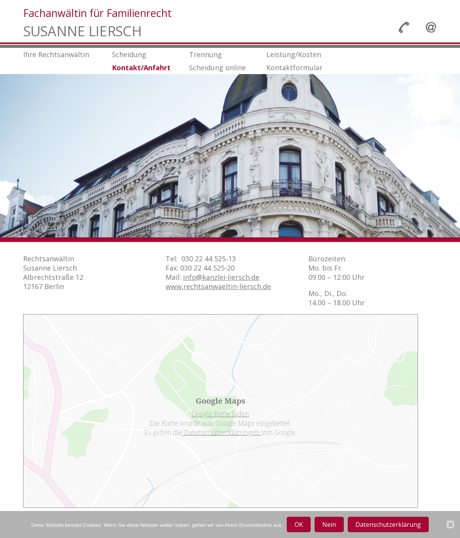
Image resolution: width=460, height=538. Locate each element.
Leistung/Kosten (293, 54)
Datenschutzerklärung (388, 524)
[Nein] (450, 524)
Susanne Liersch (82, 31)
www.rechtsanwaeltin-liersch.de (218, 286)
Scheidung (129, 54)
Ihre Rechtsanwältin (56, 54)
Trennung (205, 54)
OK (298, 524)
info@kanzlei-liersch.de (221, 277)
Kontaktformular (294, 67)
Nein (329, 524)
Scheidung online (217, 67)
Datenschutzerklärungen (221, 432)
